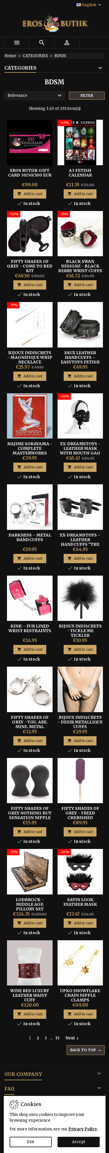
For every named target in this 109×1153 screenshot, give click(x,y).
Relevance (35, 95)
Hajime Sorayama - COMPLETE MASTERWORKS (29, 448)
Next (72, 1038)
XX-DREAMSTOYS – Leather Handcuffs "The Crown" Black (80, 542)
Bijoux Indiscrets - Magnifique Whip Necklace (29, 357)
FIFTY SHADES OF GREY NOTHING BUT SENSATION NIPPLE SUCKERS (29, 815)
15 (58, 1038)
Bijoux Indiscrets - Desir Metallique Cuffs (80, 722)
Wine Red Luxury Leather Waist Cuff (29, 995)
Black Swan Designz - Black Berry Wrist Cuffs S (80, 268)
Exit (30, 1141)
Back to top (86, 1050)
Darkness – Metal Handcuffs (29, 537)
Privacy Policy (82, 1129)
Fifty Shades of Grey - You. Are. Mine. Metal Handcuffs (30, 724)
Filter (87, 95)
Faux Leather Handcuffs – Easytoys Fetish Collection (80, 359)
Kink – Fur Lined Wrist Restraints (29, 628)
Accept (78, 1141)
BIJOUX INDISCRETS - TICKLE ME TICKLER (80, 630)
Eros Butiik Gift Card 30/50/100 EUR (29, 173)
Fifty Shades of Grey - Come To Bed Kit (29, 266)
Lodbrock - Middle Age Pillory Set (30, 904)
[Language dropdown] (89, 5)
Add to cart (29, 194)
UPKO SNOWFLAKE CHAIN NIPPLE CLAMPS (80, 995)
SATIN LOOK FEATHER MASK (80, 902)
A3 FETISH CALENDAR (80, 173)
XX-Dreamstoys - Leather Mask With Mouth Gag (80, 448)
